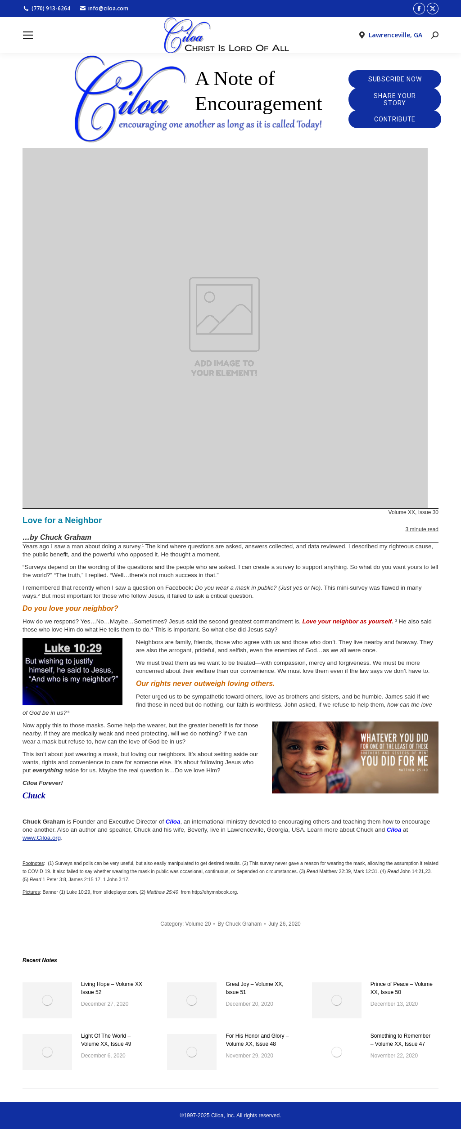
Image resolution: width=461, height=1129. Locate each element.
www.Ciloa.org (42, 837)
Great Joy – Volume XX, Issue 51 (254, 988)
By (239, 924)
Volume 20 (198, 924)
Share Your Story (395, 99)
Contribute (395, 119)
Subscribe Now (395, 79)
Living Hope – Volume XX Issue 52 (111, 988)
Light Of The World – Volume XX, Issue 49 (106, 1040)
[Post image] (47, 1000)
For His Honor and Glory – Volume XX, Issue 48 (257, 1040)
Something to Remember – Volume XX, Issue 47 (400, 1040)
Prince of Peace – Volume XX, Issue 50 (402, 988)
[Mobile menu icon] (28, 35)
